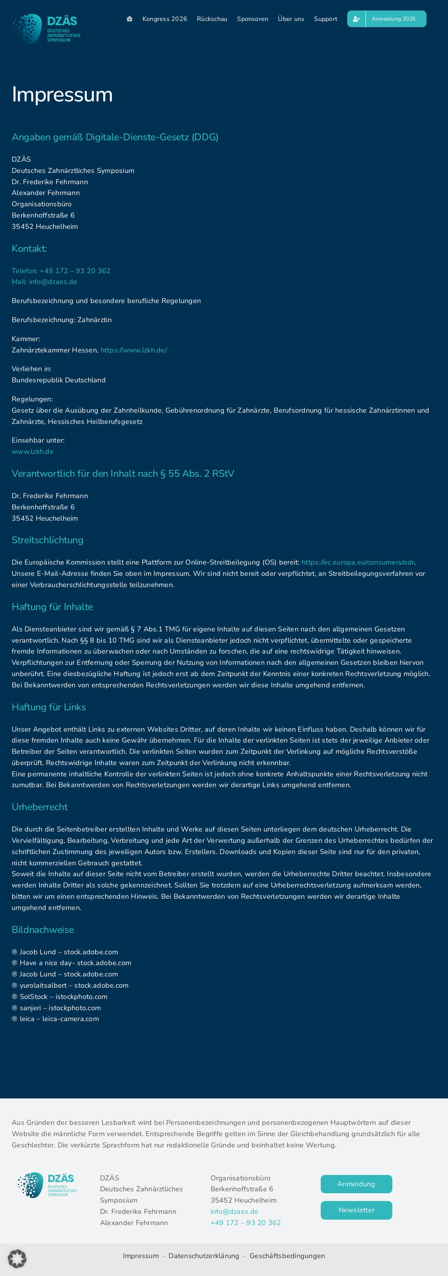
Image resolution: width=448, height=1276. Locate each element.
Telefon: (26, 270)
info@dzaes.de (235, 1211)
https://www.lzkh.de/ (134, 350)
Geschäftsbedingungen (287, 1255)
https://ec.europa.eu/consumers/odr (358, 562)
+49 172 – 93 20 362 (75, 270)
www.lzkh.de (33, 451)
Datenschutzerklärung (205, 1255)
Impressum (141, 1255)
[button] (17, 1259)
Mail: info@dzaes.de (44, 281)
